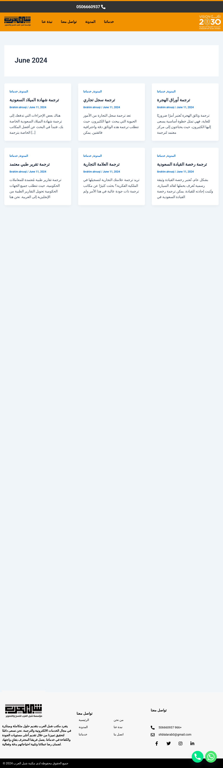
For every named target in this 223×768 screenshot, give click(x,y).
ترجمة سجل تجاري (100, 99)
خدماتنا (109, 22)
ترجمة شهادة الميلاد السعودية (35, 99)
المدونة (90, 22)
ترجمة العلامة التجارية (102, 164)
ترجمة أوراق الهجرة (175, 99)
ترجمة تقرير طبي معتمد (31, 164)
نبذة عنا (47, 22)
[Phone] (197, 757)
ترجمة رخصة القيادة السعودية (183, 164)
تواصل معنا (69, 22)
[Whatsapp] (211, 757)
